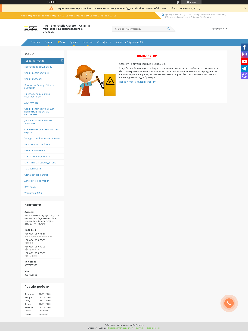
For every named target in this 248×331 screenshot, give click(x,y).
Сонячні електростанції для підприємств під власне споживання (39, 111)
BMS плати (30, 186)
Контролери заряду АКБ (37, 156)
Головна (35, 42)
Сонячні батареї (33, 78)
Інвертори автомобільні (37, 144)
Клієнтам (88, 42)
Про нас (74, 42)
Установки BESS (33, 192)
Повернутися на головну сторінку (137, 81)
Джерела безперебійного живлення (38, 122)
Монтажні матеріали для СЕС (40, 162)
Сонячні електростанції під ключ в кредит (41, 131)
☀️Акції (61, 42)
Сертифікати (104, 42)
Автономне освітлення (36, 180)
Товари (49, 42)
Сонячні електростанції (37, 72)
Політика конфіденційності (147, 328)
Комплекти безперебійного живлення (39, 86)
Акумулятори (31, 102)
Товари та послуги (34, 60)
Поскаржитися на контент (120, 328)
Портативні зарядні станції (38, 66)
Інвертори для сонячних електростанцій (37, 95)
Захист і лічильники (34, 150)
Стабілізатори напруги (36, 174)
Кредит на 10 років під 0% (129, 42)
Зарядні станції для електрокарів (42, 138)
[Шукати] (168, 29)
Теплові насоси (32, 168)
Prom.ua (140, 325)
